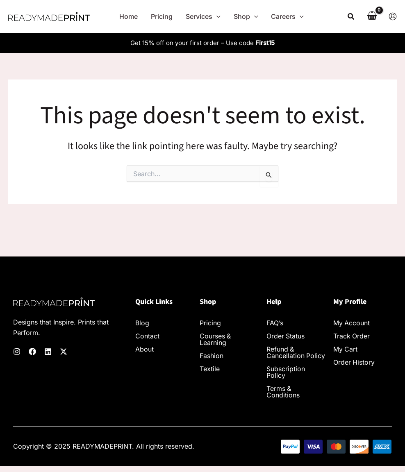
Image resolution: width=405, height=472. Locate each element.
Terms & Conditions (283, 398)
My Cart (345, 349)
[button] (351, 16)
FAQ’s (274, 323)
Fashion (211, 356)
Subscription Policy (285, 379)
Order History (354, 363)
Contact (147, 336)
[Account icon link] (393, 16)
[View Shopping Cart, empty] (371, 16)
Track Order (351, 336)
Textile (210, 369)
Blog (142, 323)
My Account (351, 323)
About (144, 349)
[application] (216, 16)
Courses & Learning (215, 339)
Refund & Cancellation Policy (285, 356)
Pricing (210, 323)
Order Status (285, 336)
